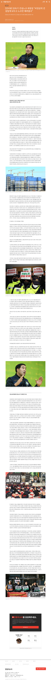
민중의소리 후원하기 (41, 668)
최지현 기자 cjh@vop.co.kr (9, 19)
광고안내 (20, 661)
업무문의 (27, 661)
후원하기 (34, 661)
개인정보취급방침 (8, 664)
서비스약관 (16, 664)
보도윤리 (13, 661)
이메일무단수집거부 (26, 664)
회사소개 (6, 661)
